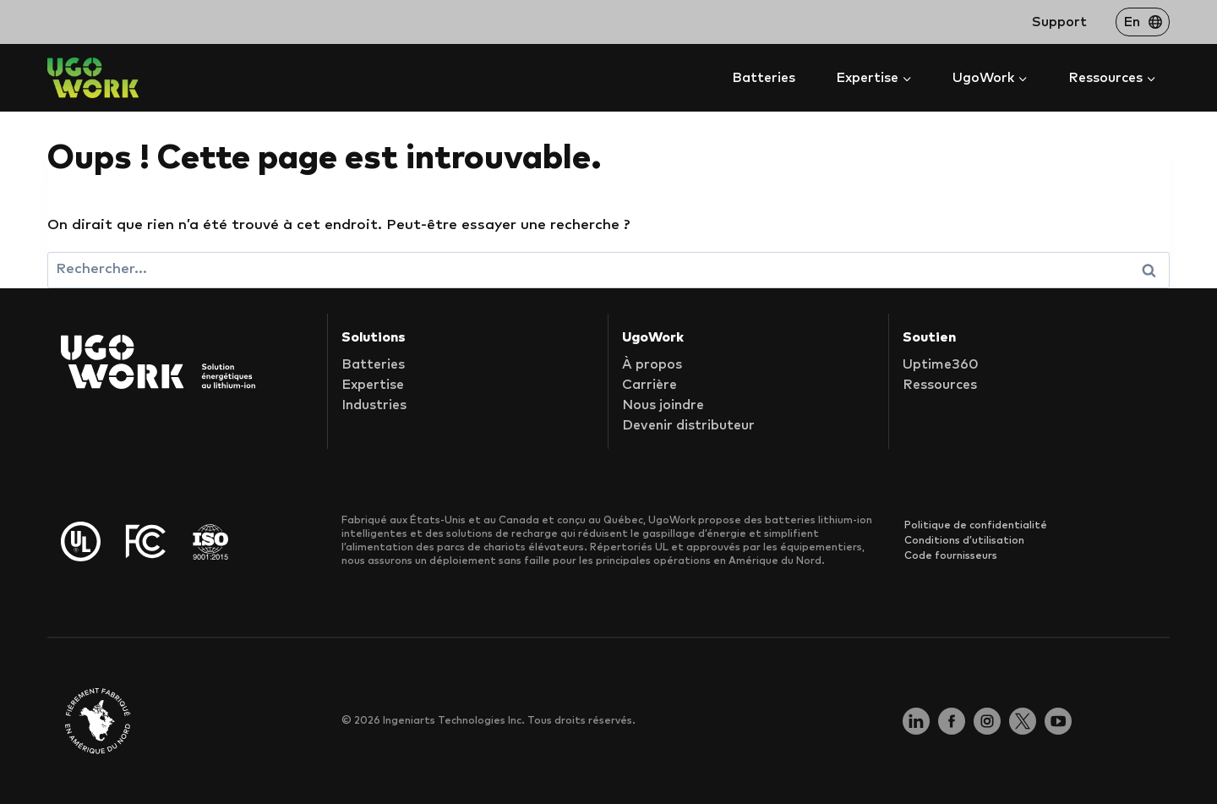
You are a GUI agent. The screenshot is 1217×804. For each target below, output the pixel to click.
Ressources (940, 384)
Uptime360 (941, 364)
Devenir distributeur (688, 425)
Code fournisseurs (950, 556)
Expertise (372, 384)
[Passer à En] (1143, 22)
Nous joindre (663, 405)
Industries (374, 405)
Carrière (649, 384)
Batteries (763, 78)
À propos (652, 364)
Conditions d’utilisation (964, 541)
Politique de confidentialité (975, 526)
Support (1059, 22)
